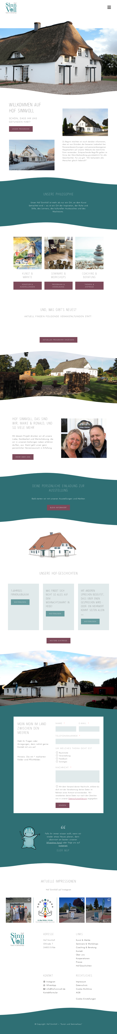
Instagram (63, 845)
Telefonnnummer (67, 735)
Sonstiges (63, 761)
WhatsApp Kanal (54, 842)
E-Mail (83, 723)
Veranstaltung (65, 755)
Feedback (63, 759)
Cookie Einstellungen (86, 998)
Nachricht (63, 767)
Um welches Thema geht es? (74, 748)
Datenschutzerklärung (77, 798)
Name (59, 723)
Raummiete (63, 753)
